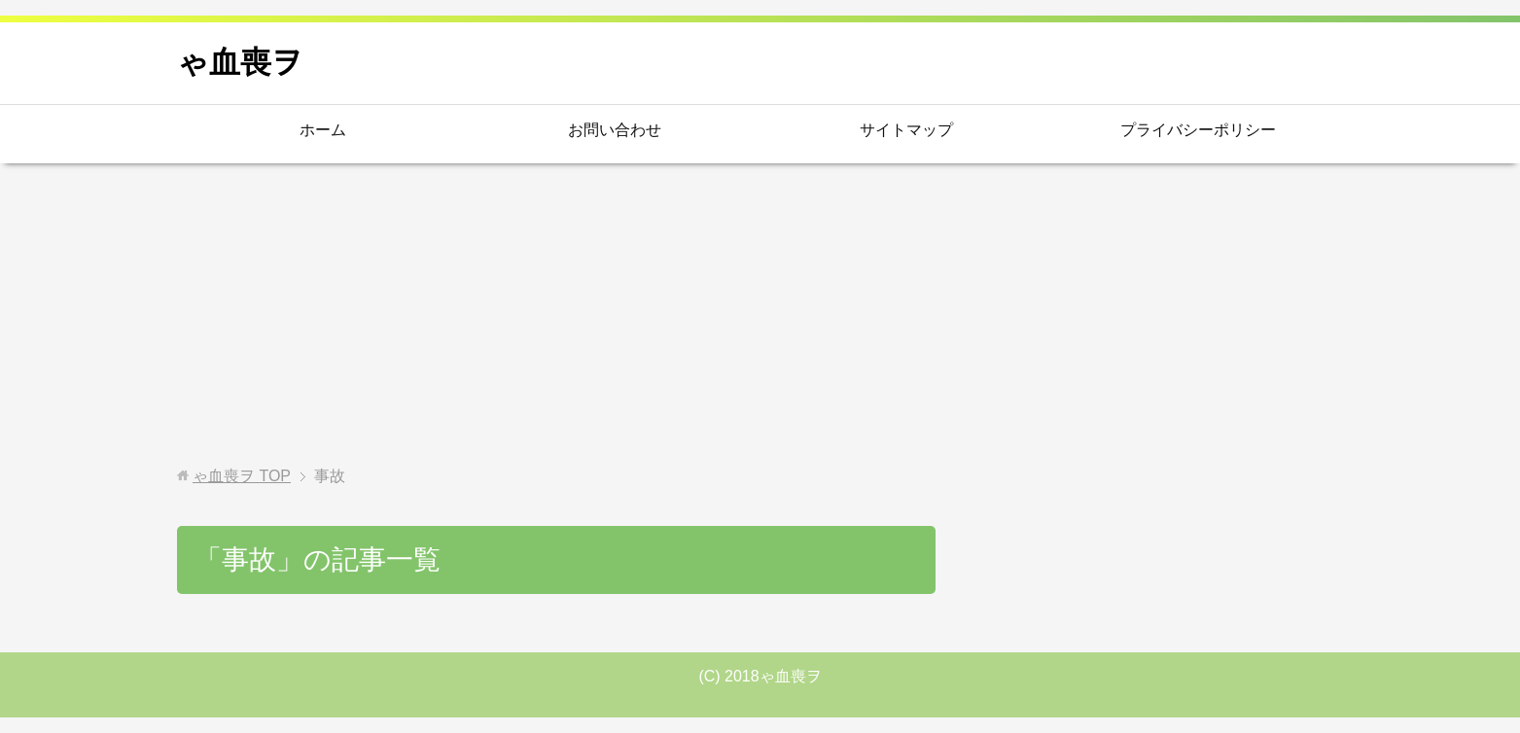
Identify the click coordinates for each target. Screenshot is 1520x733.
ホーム (323, 130)
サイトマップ (906, 130)
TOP (242, 476)
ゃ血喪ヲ (240, 62)
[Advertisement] (760, 315)
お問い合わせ (614, 130)
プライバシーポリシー (1198, 130)
